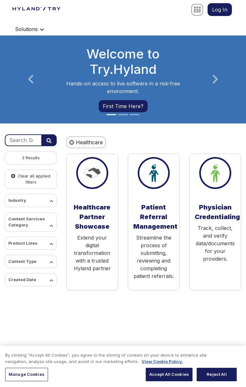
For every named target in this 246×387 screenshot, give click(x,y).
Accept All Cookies (169, 376)
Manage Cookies (27, 376)
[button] (31, 79)
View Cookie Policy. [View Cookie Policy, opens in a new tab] (162, 363)
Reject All (216, 376)
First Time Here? (123, 106)
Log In (219, 9)
